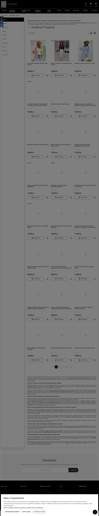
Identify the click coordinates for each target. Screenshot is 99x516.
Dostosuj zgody (26, 511)
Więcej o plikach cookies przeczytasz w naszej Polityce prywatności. (23, 507)
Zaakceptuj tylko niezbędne (12, 511)
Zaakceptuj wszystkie (39, 511)
